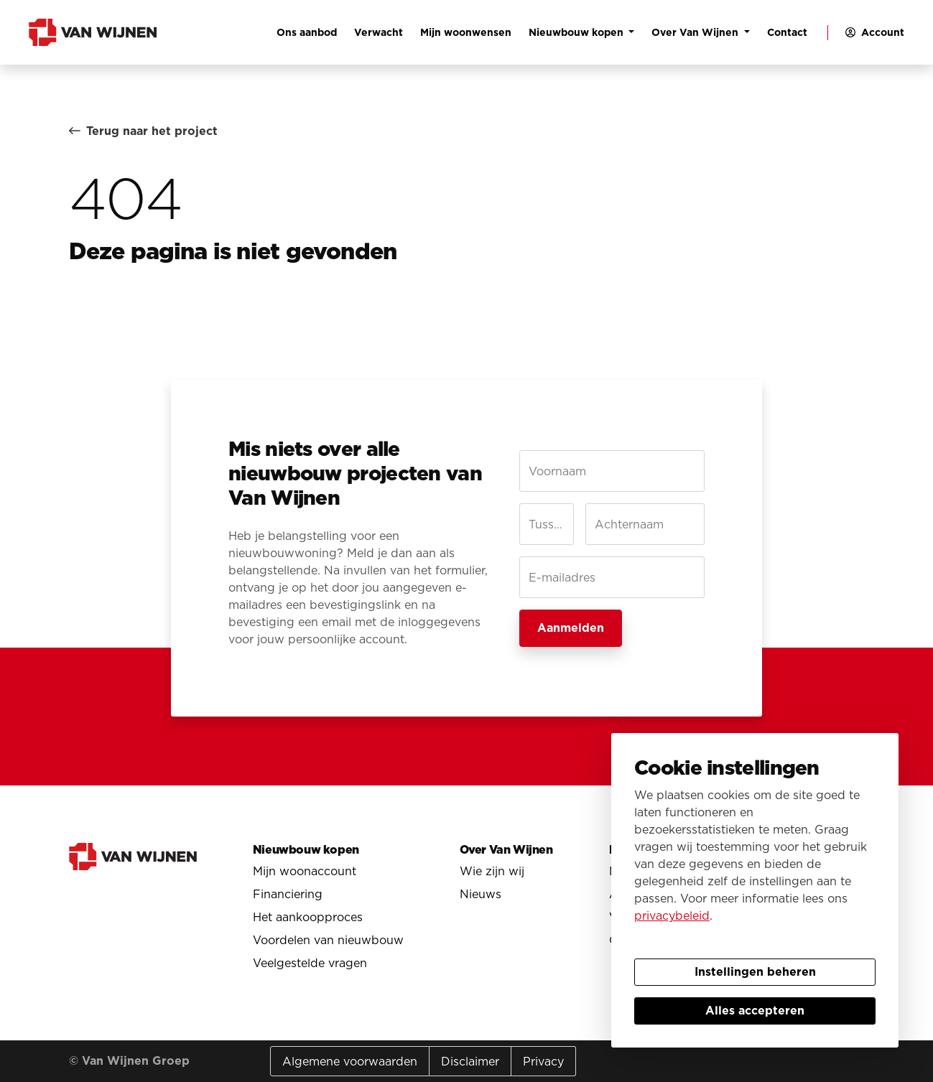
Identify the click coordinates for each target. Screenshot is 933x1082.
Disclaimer (470, 1061)
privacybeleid (672, 915)
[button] (872, 32)
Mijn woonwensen (465, 32)
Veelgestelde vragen (310, 963)
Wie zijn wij (492, 871)
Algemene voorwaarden (349, 1061)
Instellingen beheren (755, 971)
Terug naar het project (143, 131)
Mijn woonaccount (304, 871)
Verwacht (378, 32)
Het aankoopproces (308, 917)
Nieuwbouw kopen (577, 32)
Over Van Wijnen (696, 32)
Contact (787, 32)
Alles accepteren (754, 1010)
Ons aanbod (307, 32)
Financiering (287, 894)
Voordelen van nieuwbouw (328, 940)
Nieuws (480, 894)
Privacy (543, 1061)
